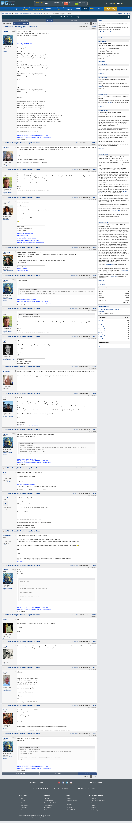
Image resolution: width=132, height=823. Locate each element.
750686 (94, 493)
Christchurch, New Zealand (9, 359)
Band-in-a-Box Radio (50, 803)
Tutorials (93, 807)
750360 (94, 275)
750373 (94, 336)
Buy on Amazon (21, 272)
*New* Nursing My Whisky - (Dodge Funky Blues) (21, 27)
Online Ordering (83, 4)
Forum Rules (71, 17)
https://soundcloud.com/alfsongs (25, 524)
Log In (126, 13)
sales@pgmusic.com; (34, 816)
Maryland (5, 389)
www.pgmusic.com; (23, 816)
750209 (94, 169)
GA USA (5, 545)
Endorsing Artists (49, 805)
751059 (94, 531)
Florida (4, 664)
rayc (76, 429)
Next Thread (75, 20)
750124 (94, 143)
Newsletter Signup (72, 800)
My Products (71, 809)
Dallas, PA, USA (6, 166)
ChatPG (100, 20)
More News (101, 284)
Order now (100, 148)
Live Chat (70, 4)
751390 (94, 614)
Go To (25, 23)
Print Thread (17, 23)
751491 (94, 667)
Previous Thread (23, 20)
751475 (94, 641)
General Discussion (25, 13)
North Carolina (6, 219)
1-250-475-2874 (80, 2)
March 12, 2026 (102, 77)
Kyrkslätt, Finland (7, 690)
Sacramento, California (8, 481)
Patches (93, 798)
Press (22, 803)
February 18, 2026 (103, 110)
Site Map (110, 815)
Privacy (104, 815)
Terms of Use (97, 815)
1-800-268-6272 (72, 2)
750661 (94, 429)
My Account (70, 807)
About (22, 798)
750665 (94, 468)
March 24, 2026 (102, 65)
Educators (24, 807)
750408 (94, 393)
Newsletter (97, 783)
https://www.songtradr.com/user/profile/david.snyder (30, 242)
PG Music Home (6, 13)
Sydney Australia (6, 638)
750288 (94, 247)
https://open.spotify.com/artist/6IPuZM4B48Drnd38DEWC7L (32, 135)
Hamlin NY (5, 728)
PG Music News (103, 38)
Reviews (46, 810)
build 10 (100, 71)
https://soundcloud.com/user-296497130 (27, 426)
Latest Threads (61, 17)
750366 (94, 308)
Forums (16, 13)
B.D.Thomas (74, 308)
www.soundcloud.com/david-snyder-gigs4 (28, 240)
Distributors (24, 805)
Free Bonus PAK (115, 210)
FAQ (77, 17)
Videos (93, 805)
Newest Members (103, 306)
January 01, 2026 (103, 222)
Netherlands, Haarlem (8, 416)
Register (118, 13)
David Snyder (74, 565)
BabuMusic (74, 275)
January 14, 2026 (103, 154)
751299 (94, 565)
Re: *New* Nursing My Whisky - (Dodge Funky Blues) (22, 143)
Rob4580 (75, 143)
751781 (94, 733)
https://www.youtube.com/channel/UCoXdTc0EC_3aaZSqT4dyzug (34, 137)
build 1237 (109, 102)
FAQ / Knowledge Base (97, 800)
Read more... (101, 61)
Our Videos (20, 561)
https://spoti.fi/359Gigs (23, 235)
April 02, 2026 (102, 41)
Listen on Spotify (22, 268)
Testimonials (47, 807)
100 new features (110, 264)
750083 (94, 26)
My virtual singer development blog (26, 484)
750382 (94, 366)
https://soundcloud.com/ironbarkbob (26, 134)
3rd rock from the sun (8, 270)
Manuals (93, 803)
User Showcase (37, 13)
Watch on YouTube (22, 270)
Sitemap (23, 810)
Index (49, 20)
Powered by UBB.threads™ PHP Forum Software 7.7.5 (66, 822)
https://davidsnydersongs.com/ (25, 233)
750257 (94, 197)
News (69, 798)
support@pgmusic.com (44, 816)
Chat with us (85, 788)
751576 (94, 705)
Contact (23, 800)
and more (106, 138)
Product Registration (97, 810)
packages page (113, 276)
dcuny (75, 493)
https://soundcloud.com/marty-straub (33, 161)
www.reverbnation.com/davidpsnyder (26, 238)
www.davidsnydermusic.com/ (24, 237)
